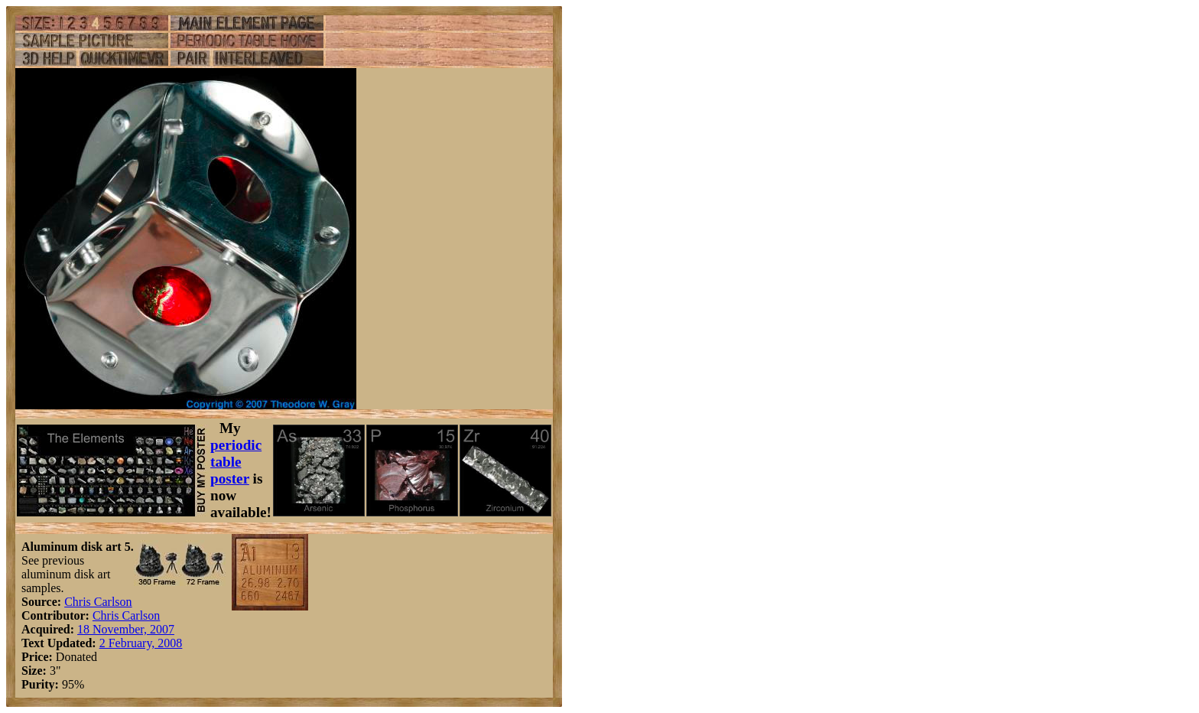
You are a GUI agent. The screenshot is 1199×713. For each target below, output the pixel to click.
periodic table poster (236, 462)
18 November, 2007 (125, 629)
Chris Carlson (98, 601)
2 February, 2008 (141, 643)
